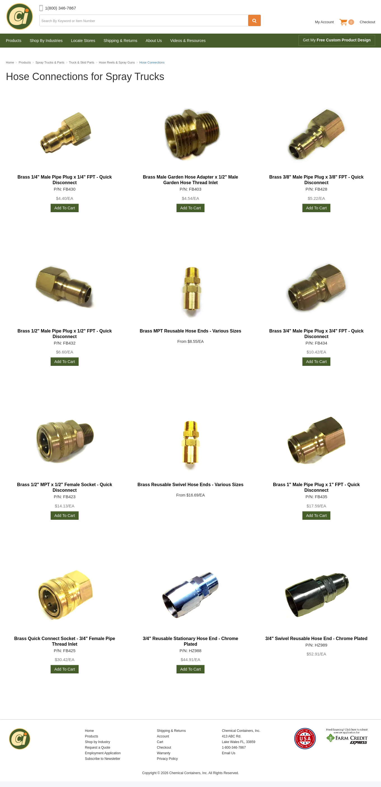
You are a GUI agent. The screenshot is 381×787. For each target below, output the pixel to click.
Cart (160, 742)
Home (89, 731)
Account (163, 736)
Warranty (163, 753)
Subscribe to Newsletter (102, 759)
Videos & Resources (188, 40)
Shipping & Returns (120, 40)
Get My (337, 40)
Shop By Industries (46, 40)
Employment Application (103, 753)
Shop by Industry (97, 742)
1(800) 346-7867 (60, 8)
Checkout (367, 22)
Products (13, 40)
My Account (324, 22)
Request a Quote (97, 747)
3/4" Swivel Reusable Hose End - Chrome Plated (316, 638)
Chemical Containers (22, 17)
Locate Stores (83, 40)
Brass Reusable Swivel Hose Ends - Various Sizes (191, 484)
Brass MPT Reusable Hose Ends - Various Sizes (190, 331)
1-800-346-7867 (234, 747)
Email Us (228, 753)
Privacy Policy (167, 759)
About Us (154, 40)
